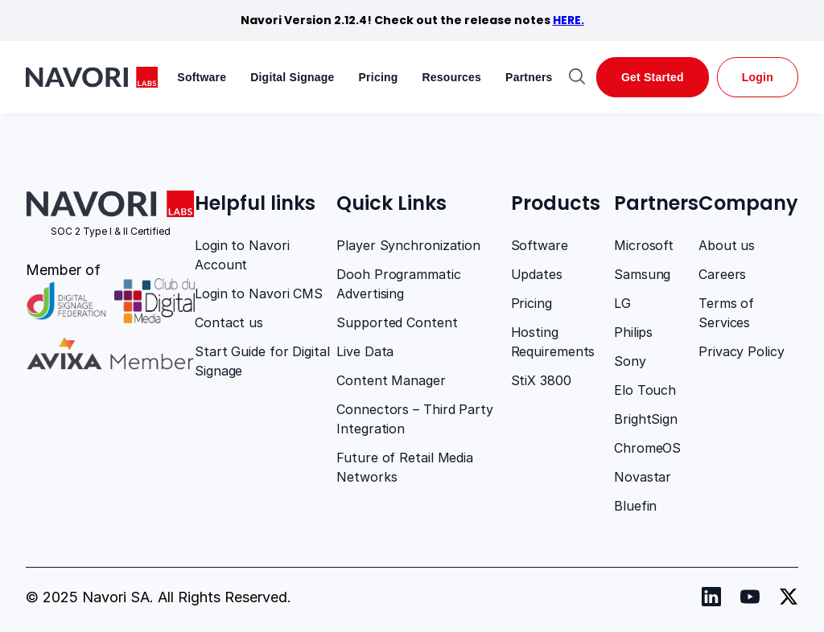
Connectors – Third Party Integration (414, 419)
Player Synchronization (408, 245)
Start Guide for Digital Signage (262, 361)
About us (726, 245)
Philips (633, 332)
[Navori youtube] (750, 596)
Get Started (652, 77)
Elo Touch (645, 390)
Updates (536, 274)
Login (757, 77)
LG (622, 303)
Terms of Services (726, 312)
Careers (722, 274)
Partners (529, 77)
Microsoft (644, 245)
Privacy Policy (741, 351)
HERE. (568, 20)
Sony (630, 361)
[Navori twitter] (788, 596)
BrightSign (646, 419)
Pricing (378, 77)
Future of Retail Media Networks (404, 467)
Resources (452, 77)
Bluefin (635, 506)
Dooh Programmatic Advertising (398, 284)
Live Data (364, 351)
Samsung (642, 274)
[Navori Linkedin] (711, 596)
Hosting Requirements (553, 341)
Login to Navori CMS (259, 293)
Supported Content (396, 322)
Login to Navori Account (242, 255)
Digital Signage (292, 77)
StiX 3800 (541, 380)
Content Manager (391, 380)
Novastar (642, 477)
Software (201, 77)
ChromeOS (647, 448)
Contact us (229, 322)
